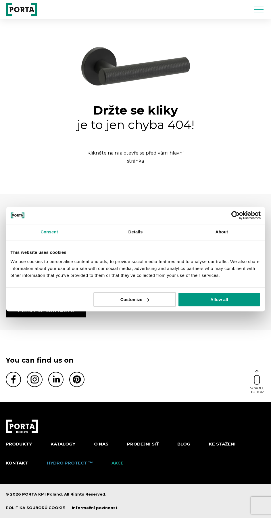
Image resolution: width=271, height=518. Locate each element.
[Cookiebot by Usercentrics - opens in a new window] (235, 215)
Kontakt (17, 463)
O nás (101, 444)
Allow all (219, 299)
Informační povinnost (95, 507)
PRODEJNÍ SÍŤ (143, 444)
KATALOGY (63, 444)
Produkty (19, 444)
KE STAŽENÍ (222, 444)
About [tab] (222, 231)
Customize (134, 299)
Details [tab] (135, 231)
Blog (183, 444)
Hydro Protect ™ (70, 463)
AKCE (117, 463)
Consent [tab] (49, 231)
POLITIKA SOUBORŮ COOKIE (35, 507)
